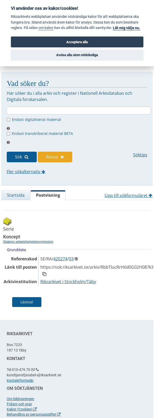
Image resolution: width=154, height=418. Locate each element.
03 (71, 259)
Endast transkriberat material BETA (42, 133)
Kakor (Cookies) (22, 409)
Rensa (55, 157)
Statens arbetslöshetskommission (28, 242)
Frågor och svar (19, 404)
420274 (60, 259)
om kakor (46, 28)
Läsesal (26, 301)
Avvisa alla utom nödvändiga (77, 55)
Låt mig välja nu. (126, 28)
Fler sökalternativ (26, 171)
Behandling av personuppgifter (34, 414)
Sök (21, 157)
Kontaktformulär (20, 380)
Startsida (16, 195)
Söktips (140, 155)
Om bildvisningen (20, 399)
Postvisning (48, 195)
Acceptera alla (77, 42)
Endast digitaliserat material (36, 119)
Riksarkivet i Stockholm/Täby (68, 281)
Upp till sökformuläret (128, 195)
